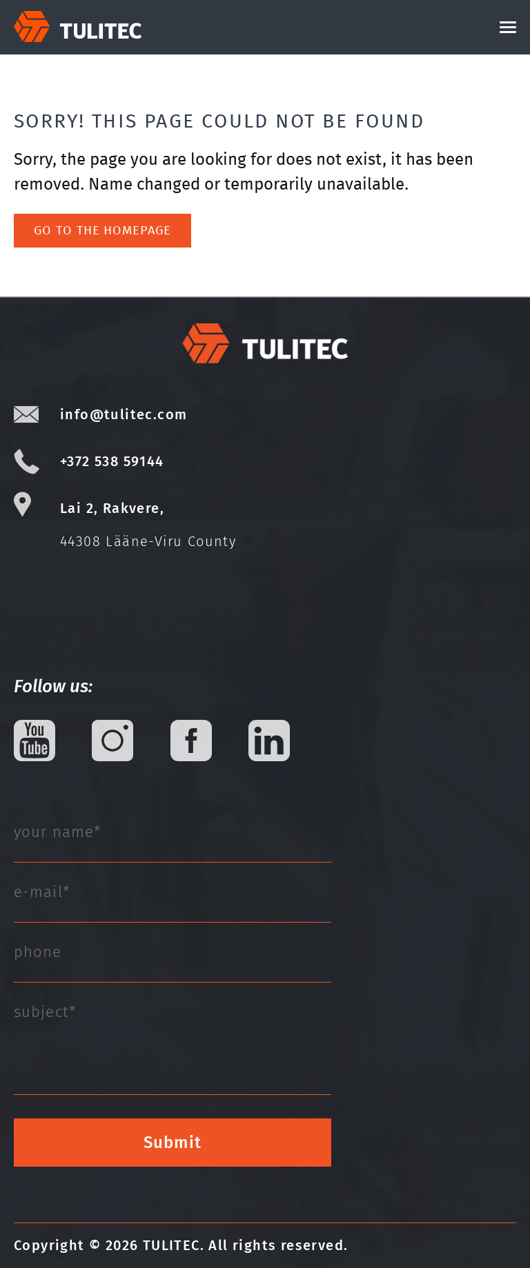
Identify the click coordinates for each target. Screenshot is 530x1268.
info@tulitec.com (123, 414)
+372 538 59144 (112, 461)
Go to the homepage (102, 230)
